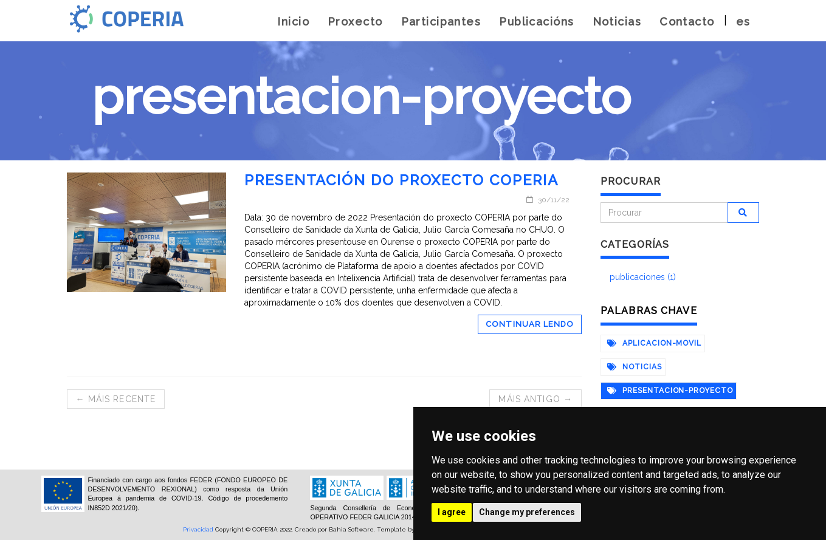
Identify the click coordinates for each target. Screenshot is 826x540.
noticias (634, 367)
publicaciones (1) (643, 277)
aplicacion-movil (654, 343)
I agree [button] (452, 512)
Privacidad (198, 529)
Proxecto (355, 21)
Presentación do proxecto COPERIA (401, 180)
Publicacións (536, 21)
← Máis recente (116, 399)
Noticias (617, 21)
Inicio (293, 21)
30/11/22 (548, 200)
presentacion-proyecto (670, 390)
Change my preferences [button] (527, 512)
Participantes (441, 21)
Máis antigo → (535, 399)
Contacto (687, 21)
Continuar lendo (530, 324)
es (743, 21)
